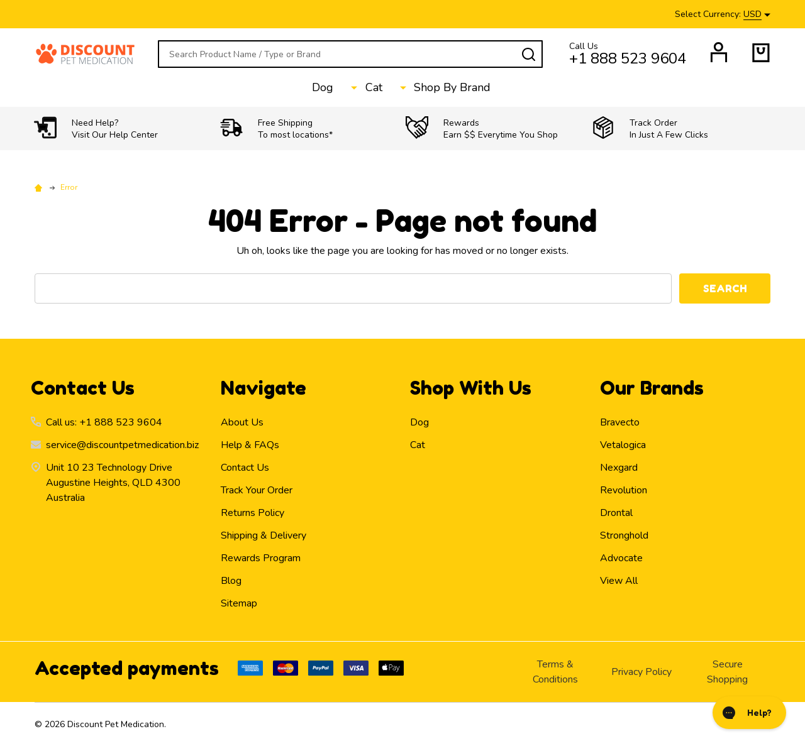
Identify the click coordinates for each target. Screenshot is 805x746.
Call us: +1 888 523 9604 (104, 422)
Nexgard (619, 467)
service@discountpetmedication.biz (122, 445)
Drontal (616, 513)
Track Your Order (256, 490)
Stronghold (624, 535)
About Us (242, 422)
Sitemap (239, 603)
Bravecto (620, 422)
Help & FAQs (250, 445)
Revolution (623, 490)
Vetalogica (623, 445)
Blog (231, 581)
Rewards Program (261, 558)
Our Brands (652, 387)
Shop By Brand (442, 88)
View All (619, 581)
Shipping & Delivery (263, 535)
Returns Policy (252, 513)
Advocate (621, 558)
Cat (375, 88)
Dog (336, 88)
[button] (124, 128)
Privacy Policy (641, 672)
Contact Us (245, 467)
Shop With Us (470, 387)
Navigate (263, 387)
